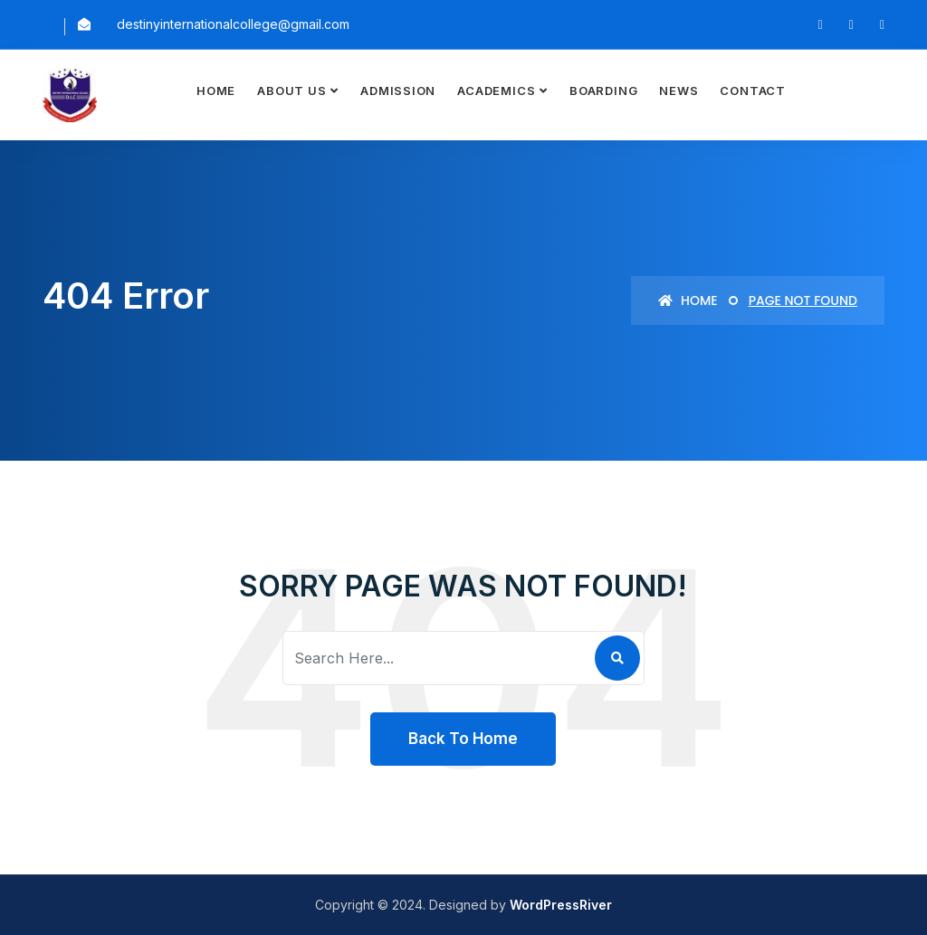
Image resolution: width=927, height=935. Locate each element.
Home (215, 90)
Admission (397, 90)
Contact (752, 90)
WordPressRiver (561, 904)
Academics (496, 90)
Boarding (603, 90)
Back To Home (463, 739)
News (678, 90)
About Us (291, 90)
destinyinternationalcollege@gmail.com (233, 24)
